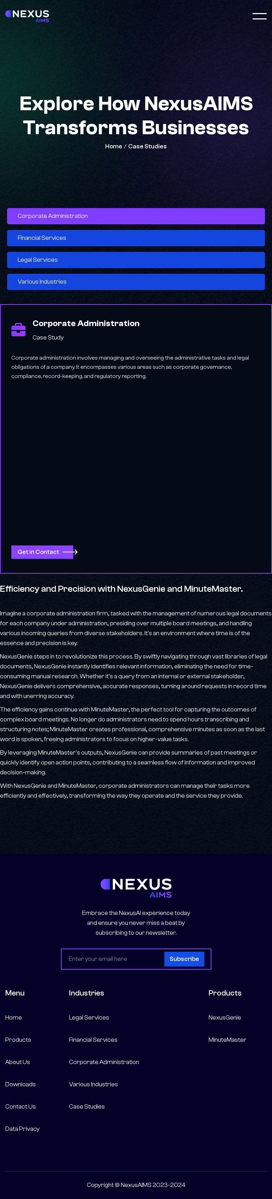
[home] (27, 16)
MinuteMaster (227, 1040)
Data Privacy (22, 1129)
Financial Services (93, 1040)
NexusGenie (225, 1017)
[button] (260, 16)
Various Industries (93, 1084)
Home (113, 146)
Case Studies (147, 146)
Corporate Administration (104, 1062)
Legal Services (89, 1017)
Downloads (20, 1084)
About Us (17, 1062)
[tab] (136, 216)
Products (18, 1040)
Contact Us (20, 1106)
